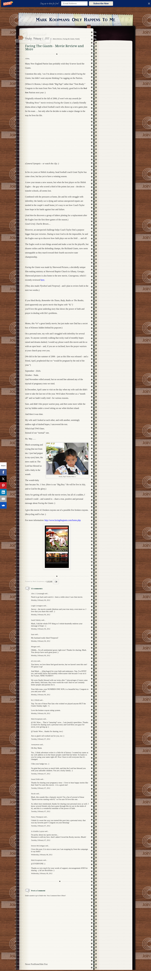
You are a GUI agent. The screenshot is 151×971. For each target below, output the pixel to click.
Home (36, 964)
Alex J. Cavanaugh (37, 593)
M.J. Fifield (35, 700)
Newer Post (29, 964)
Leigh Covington (37, 606)
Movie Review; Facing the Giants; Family (66, 39)
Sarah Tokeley (36, 620)
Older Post (43, 964)
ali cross (34, 661)
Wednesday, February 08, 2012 (41, 855)
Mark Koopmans (37, 719)
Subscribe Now (101, 3)
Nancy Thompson (37, 817)
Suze (32, 634)
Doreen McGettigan (38, 846)
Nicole (33, 794)
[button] (50, 3)
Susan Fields (35, 779)
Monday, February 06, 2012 (40, 600)
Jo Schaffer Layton (37, 831)
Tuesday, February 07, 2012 (40, 739)
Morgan (34, 647)
